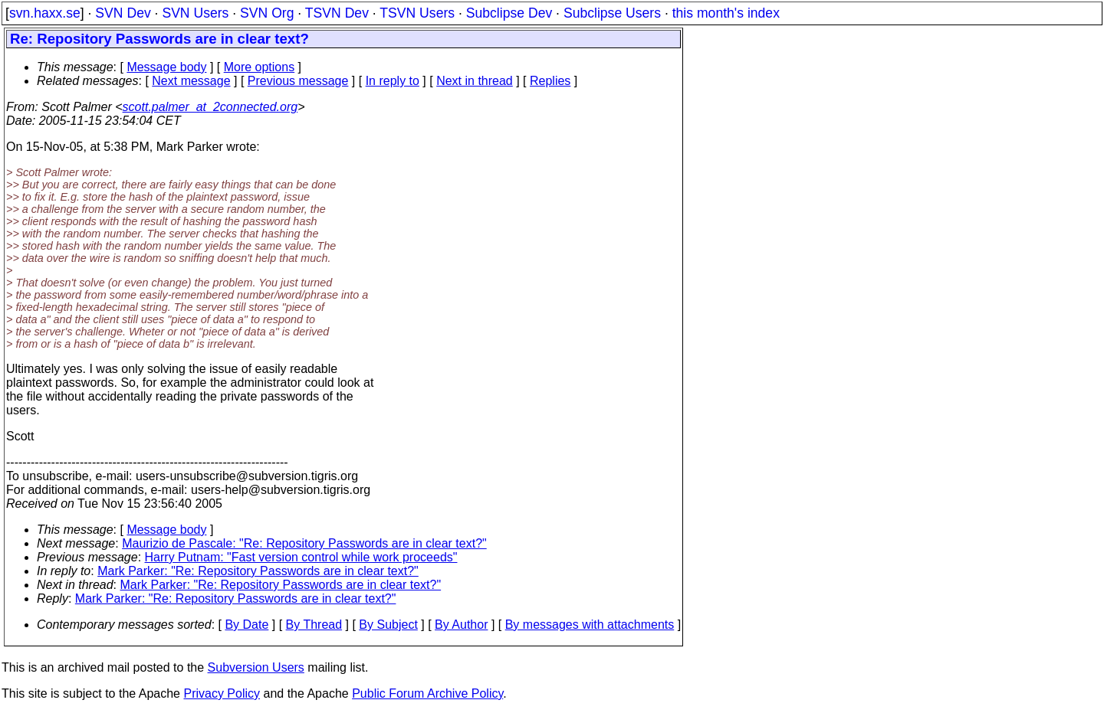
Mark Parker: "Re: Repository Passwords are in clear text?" (258, 570)
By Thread (314, 624)
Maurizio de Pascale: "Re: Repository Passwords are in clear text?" (304, 543)
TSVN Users (417, 13)
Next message (191, 80)
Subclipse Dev (509, 13)
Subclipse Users (612, 13)
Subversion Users (256, 667)
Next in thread (474, 80)
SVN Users (195, 13)
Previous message (298, 80)
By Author (461, 624)
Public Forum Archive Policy (427, 693)
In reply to (392, 80)
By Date (246, 624)
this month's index (726, 13)
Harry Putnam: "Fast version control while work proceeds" (301, 557)
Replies (550, 80)
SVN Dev (122, 13)
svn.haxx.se (44, 13)
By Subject (388, 624)
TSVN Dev (337, 13)
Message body (166, 67)
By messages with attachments (590, 624)
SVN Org (267, 13)
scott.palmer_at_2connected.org (210, 106)
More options (259, 67)
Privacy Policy (221, 693)
